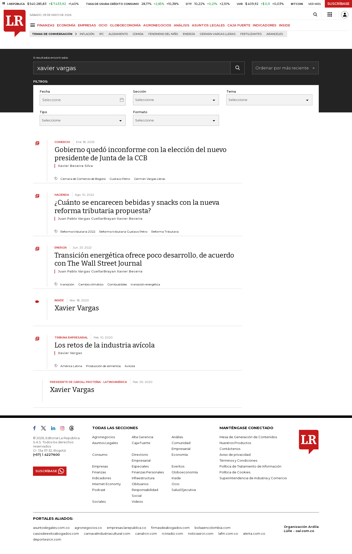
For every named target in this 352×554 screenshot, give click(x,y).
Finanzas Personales (148, 472)
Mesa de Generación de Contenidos (248, 437)
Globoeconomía (185, 472)
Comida (138, 34)
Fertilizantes (251, 34)
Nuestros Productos (235, 443)
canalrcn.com (146, 533)
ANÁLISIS (181, 25)
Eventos (178, 466)
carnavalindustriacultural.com (107, 533)
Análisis (177, 437)
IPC (101, 34)
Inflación (87, 34)
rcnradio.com (172, 533)
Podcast (98, 490)
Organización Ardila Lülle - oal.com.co (301, 529)
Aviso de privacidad (235, 454)
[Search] (315, 14)
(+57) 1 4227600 (46, 454)
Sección (139, 91)
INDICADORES (264, 25)
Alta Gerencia (142, 437)
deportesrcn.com (47, 539)
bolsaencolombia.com (213, 528)
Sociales (99, 501)
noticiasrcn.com (200, 533)
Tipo (43, 111)
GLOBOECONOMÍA (125, 25)
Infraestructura (143, 478)
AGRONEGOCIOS (157, 25)
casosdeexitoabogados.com (56, 533)
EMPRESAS (87, 25)
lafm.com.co (228, 533)
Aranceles (274, 34)
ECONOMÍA (66, 25)
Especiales (140, 466)
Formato (140, 111)
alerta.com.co (254, 533)
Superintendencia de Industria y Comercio (253, 478)
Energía (189, 34)
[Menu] (33, 25)
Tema (231, 91)
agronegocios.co (88, 528)
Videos (137, 501)
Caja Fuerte (141, 443)
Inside (176, 478)
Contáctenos (230, 449)
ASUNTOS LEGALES (208, 25)
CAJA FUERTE (238, 25)
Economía (180, 454)
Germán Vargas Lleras (217, 34)
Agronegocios (103, 437)
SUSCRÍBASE (338, 3)
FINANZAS (46, 25)
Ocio (175, 484)
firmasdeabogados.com (170, 528)
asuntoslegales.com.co (51, 528)
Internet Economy (106, 484)
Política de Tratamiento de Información (250, 466)
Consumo (100, 454)
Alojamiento (118, 34)
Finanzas (99, 472)
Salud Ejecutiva (184, 490)
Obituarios (140, 484)
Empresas (100, 466)
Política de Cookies (235, 472)
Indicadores (101, 478)
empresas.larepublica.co (126, 528)
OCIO (103, 25)
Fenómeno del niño (163, 34)
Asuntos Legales (105, 443)
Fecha (45, 91)
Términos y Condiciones (238, 460)
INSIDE (284, 25)
